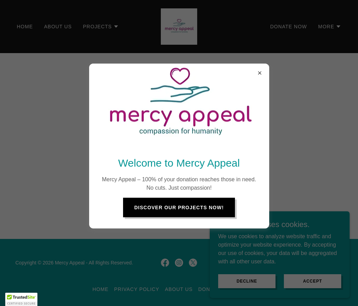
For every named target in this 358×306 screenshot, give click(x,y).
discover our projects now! (179, 207)
